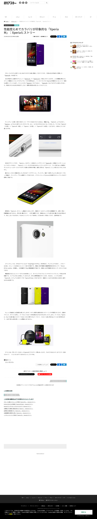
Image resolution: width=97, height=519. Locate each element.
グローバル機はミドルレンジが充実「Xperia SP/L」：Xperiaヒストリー (20, 402)
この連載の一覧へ (12, 395)
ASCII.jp (41, 498)
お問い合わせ (50, 504)
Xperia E (29, 83)
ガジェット (42, 17)
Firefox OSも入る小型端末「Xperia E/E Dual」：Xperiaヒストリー (18, 404)
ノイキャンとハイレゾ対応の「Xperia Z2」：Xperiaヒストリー (18, 415)
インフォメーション (71, 496)
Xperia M (7, 75)
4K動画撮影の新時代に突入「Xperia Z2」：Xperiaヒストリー (17, 413)
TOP (6, 17)
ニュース (30, 17)
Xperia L (7, 124)
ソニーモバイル (9, 362)
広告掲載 (57, 504)
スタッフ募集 (64, 504)
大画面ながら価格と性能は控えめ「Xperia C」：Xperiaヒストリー (18, 408)
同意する (83, 512)
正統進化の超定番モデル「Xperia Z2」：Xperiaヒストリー (17, 410)
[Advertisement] (48, 9)
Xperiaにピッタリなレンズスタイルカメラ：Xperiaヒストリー (17, 406)
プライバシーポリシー (34, 504)
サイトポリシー (24, 504)
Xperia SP (48, 163)
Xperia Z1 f (37, 79)
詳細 (10, 514)
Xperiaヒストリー (9, 25)
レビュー (18, 17)
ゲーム (54, 17)
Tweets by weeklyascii (40, 453)
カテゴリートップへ (58, 381)
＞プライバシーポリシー (83, 515)
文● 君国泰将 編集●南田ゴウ (40, 36)
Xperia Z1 (27, 79)
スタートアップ (78, 17)
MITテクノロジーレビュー (52, 498)
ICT (91, 17)
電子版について (73, 504)
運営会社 (43, 504)
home (6, 21)
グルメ (66, 17)
